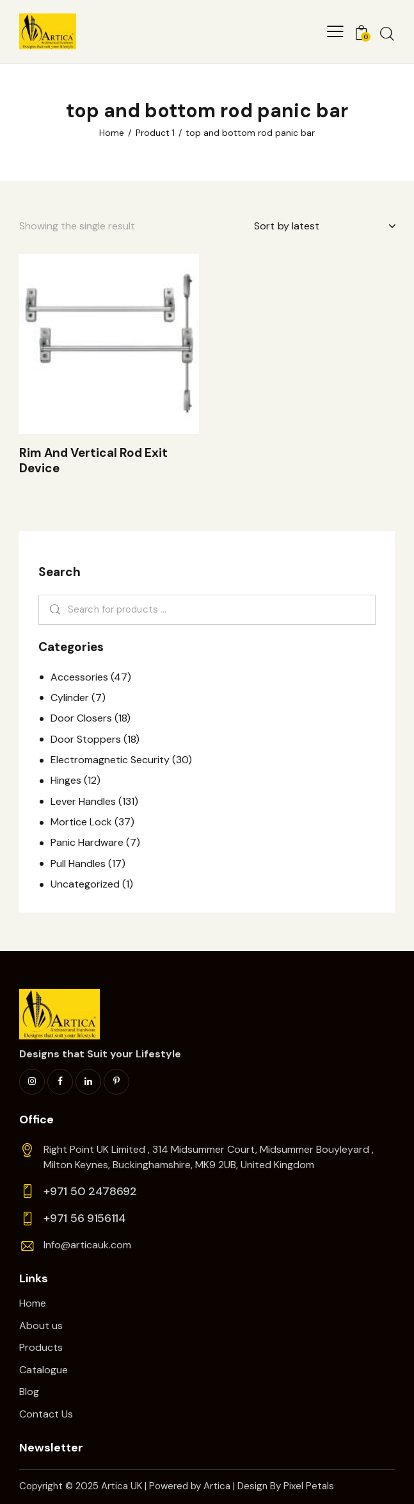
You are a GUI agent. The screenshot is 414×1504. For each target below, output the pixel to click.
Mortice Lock (81, 822)
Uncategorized (85, 884)
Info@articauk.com (87, 1245)
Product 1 (155, 132)
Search (52, 610)
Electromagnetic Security (110, 759)
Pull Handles (78, 863)
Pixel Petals (308, 1486)
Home (111, 132)
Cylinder (70, 697)
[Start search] (387, 33)
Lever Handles (83, 801)
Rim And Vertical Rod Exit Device (93, 461)
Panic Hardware (87, 842)
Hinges (66, 780)
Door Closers (81, 718)
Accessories (79, 677)
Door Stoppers (86, 739)
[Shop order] (324, 226)
